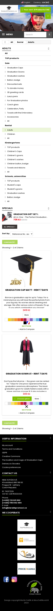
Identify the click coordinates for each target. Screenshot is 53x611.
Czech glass (13, 104)
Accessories (13, 117)
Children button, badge (18, 163)
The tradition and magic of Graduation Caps (22, 460)
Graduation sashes (16, 76)
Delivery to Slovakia (11, 463)
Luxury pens (12, 96)
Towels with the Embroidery (19, 112)
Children (11, 134)
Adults (10, 130)
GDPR (4, 452)
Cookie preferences (11, 467)
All (6, 53)
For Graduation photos (17, 100)
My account (7, 445)
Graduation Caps (15, 67)
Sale (7, 63)
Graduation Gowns (15, 71)
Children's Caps (14, 151)
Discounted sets (14, 84)
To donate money (15, 88)
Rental (8, 125)
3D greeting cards (15, 92)
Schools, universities (15, 176)
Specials (7, 208)
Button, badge (13, 80)
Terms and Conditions (12, 449)
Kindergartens (12, 142)
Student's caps (14, 185)
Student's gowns (14, 189)
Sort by (5, 233)
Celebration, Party (15, 108)
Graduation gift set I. (25, 214)
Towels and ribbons (16, 167)
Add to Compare (27, 329)
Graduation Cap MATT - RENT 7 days (26, 289)
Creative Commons (11, 456)
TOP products (12, 58)
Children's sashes (15, 159)
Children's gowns (15, 155)
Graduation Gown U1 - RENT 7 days (26, 373)
